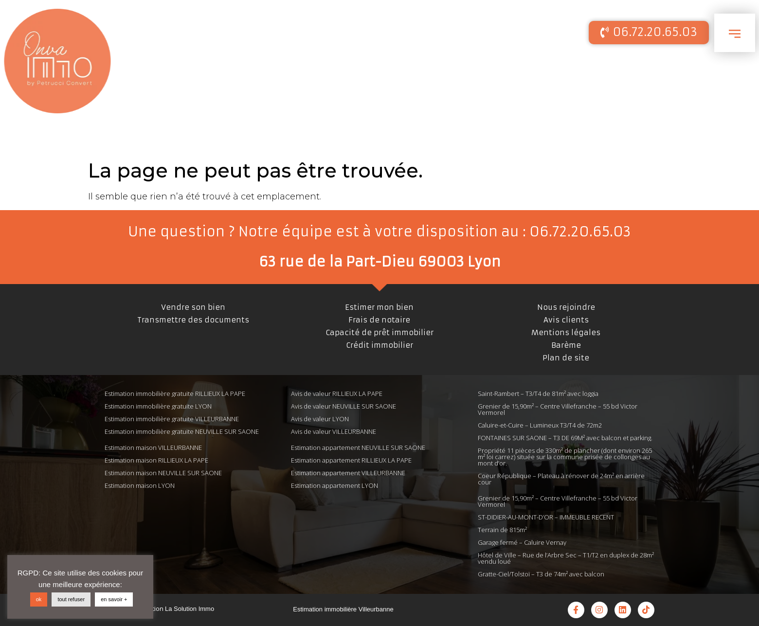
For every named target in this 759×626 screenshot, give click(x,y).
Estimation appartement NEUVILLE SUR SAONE (358, 447)
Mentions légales (565, 332)
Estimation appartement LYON (334, 485)
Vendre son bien (193, 307)
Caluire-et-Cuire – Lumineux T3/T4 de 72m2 (540, 425)
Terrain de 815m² (502, 529)
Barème (566, 345)
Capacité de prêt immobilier (379, 332)
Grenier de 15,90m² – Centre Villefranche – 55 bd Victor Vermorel (557, 409)
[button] (649, 32)
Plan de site (565, 357)
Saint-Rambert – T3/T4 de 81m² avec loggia (538, 393)
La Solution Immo (189, 608)
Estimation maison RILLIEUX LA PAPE (156, 460)
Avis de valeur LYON (320, 418)
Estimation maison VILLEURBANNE (153, 447)
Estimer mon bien (379, 307)
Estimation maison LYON (140, 485)
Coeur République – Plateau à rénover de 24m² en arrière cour (561, 478)
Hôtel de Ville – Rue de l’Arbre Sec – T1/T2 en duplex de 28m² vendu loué (566, 558)
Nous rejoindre (566, 307)
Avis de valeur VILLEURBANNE (333, 431)
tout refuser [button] (71, 599)
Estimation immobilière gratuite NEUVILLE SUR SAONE (182, 431)
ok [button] (39, 599)
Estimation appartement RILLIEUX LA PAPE (351, 460)
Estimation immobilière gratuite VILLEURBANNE (172, 418)
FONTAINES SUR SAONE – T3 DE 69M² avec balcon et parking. (565, 437)
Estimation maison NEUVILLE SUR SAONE (163, 472)
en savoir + (114, 599)
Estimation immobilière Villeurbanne (343, 609)
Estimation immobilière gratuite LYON (158, 406)
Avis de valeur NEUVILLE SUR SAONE (343, 406)
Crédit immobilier (379, 345)
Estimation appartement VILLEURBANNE (348, 472)
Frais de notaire (379, 319)
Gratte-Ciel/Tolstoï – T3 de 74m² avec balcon (541, 574)
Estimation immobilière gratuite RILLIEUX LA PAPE (175, 393)
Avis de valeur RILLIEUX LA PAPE (336, 393)
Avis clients (566, 319)
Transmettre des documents (193, 319)
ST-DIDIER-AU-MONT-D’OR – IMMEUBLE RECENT (546, 517)
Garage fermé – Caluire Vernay (522, 542)
